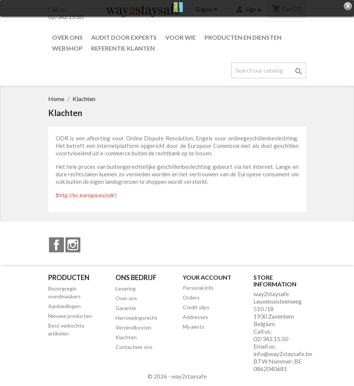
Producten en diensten (242, 37)
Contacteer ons (134, 347)
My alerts (193, 326)
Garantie (126, 308)
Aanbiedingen (64, 306)
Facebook (56, 244)
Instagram (72, 244)
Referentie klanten (123, 48)
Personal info (198, 288)
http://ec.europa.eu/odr (86, 195)
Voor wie (180, 37)
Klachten (126, 337)
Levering (126, 288)
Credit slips (196, 307)
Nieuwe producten (70, 316)
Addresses (195, 317)
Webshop (67, 48)
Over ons (67, 37)
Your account (207, 277)
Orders (191, 297)
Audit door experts (124, 37)
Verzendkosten (133, 327)
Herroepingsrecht (136, 317)
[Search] (268, 70)
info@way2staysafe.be (282, 353)
